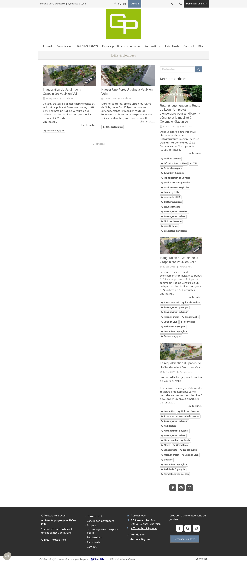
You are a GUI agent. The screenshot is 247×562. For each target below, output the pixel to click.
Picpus (131, 559)
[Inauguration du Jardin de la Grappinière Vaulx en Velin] (69, 75)
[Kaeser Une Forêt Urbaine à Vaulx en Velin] (128, 75)
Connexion (202, 558)
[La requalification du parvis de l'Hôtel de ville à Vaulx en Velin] (181, 351)
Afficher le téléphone (144, 528)
